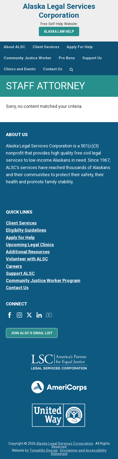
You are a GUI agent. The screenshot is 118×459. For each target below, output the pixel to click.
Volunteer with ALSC (27, 258)
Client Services (21, 223)
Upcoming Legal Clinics (30, 244)
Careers (14, 266)
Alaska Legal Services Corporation (59, 10)
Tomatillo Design (44, 450)
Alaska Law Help (59, 31)
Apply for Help (20, 237)
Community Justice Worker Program (43, 280)
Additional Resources (28, 251)
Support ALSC (20, 273)
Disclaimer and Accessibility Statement (78, 452)
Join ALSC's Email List (31, 333)
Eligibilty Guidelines (26, 230)
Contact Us (17, 287)
